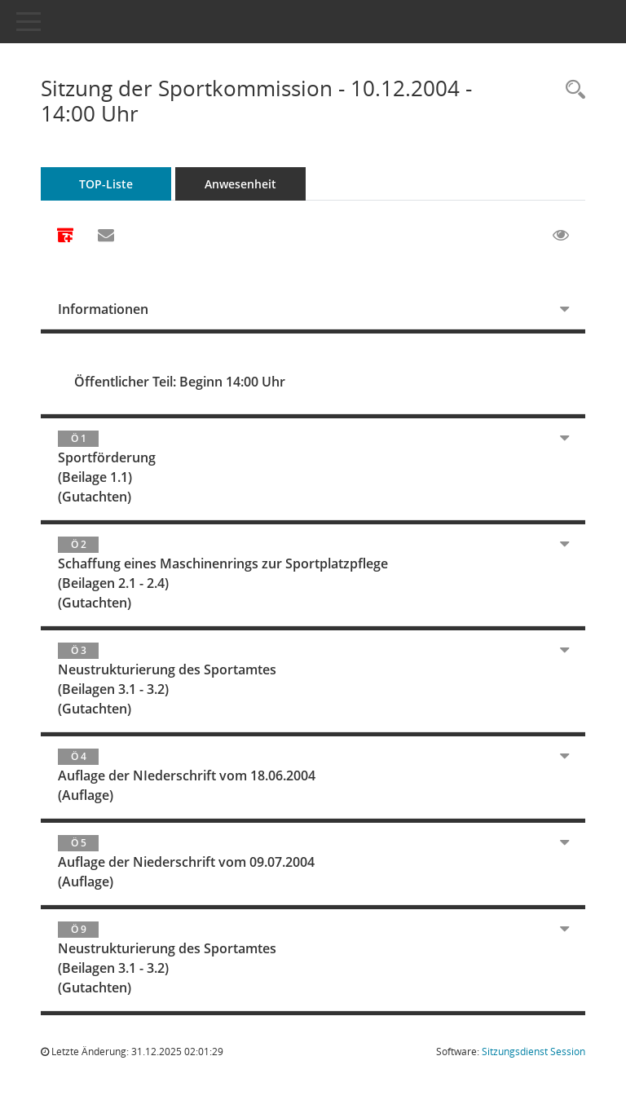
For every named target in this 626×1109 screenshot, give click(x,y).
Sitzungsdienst (533, 1051)
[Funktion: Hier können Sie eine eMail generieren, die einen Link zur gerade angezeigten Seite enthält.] (106, 235)
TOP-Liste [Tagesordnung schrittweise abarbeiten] (106, 184)
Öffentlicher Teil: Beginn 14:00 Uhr (179, 382)
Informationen (103, 309)
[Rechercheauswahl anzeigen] (571, 90)
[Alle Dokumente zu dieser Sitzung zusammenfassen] (65, 236)
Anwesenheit (240, 184)
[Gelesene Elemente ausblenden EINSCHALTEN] (560, 235)
